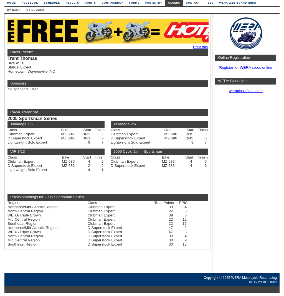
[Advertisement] (246, 184)
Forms (134, 2)
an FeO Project (257, 281)
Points (90, 2)
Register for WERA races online (245, 67)
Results (72, 2)
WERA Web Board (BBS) (237, 2)
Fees (210, 2)
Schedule (52, 2)
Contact (193, 2)
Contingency (112, 2)
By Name (14, 10)
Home (11, 2)
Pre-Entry (153, 2)
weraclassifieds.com (246, 91)
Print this (200, 47)
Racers (174, 2)
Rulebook (30, 2)
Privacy (272, 281)
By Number (35, 10)
